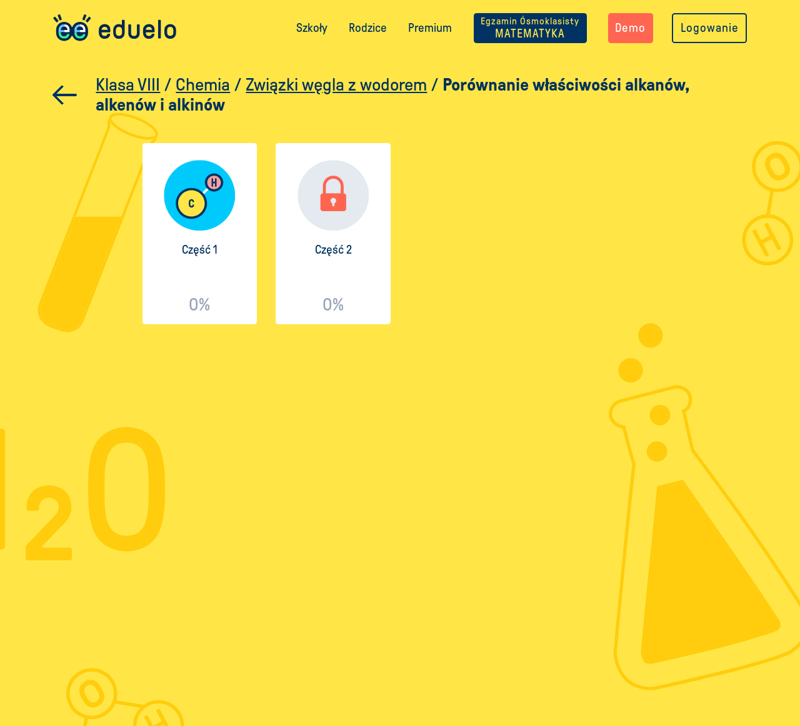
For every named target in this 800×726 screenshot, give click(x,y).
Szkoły (312, 27)
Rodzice (368, 27)
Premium (430, 27)
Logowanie (710, 27)
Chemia (203, 84)
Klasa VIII (128, 84)
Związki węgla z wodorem (336, 84)
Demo (630, 27)
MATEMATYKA (530, 28)
